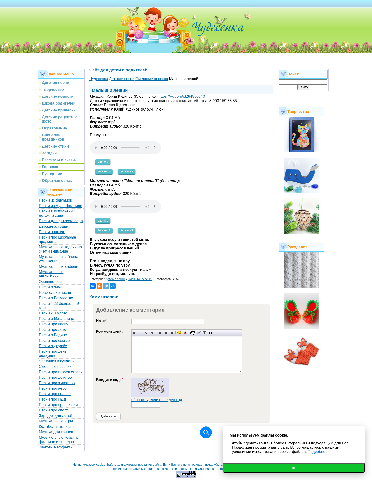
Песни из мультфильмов (60, 206)
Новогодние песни (55, 293)
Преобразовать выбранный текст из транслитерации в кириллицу (204, 333)
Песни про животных (57, 383)
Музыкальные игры (56, 421)
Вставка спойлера (210, 333)
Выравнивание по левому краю (160, 333)
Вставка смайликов (179, 333)
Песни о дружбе (53, 346)
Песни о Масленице (56, 319)
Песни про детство (55, 377)
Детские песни (115, 279)
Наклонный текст (140, 333)
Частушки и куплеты (56, 361)
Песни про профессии (58, 405)
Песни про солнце (55, 394)
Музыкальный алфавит (59, 266)
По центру (165, 333)
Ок (294, 468)
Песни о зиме (51, 287)
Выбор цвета (185, 333)
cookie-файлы (106, 464)
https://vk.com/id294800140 (181, 96)
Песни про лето (52, 330)
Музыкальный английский (51, 274)
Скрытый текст (192, 333)
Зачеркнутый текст (152, 333)
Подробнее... (319, 452)
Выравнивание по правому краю (171, 333)
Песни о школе (52, 232)
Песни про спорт (53, 410)
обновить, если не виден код (156, 400)
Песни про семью (54, 340)
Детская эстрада (53, 226)
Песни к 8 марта (53, 313)
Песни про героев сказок (60, 372)
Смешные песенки (55, 367)
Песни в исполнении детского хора (57, 213)
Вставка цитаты (198, 333)
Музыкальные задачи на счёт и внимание (60, 249)
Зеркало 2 (126, 171)
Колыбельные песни (57, 427)
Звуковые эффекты (56, 447)
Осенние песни (52, 282)
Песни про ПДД (52, 399)
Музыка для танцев (56, 432)
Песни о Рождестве (56, 298)
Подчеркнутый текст (146, 333)
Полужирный (134, 333)
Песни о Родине (53, 335)
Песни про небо (53, 388)
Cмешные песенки (140, 279)
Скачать (103, 161)
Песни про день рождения (53, 353)
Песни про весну (53, 324)
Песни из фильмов (55, 200)
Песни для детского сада (61, 221)
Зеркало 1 (104, 171)
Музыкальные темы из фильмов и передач (59, 439)
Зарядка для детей (55, 416)
